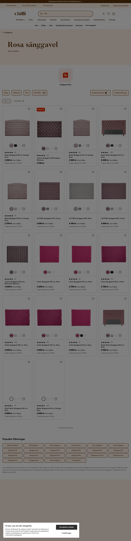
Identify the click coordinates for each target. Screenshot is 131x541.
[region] (41, 530)
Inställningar (66, 533)
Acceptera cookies (66, 527)
